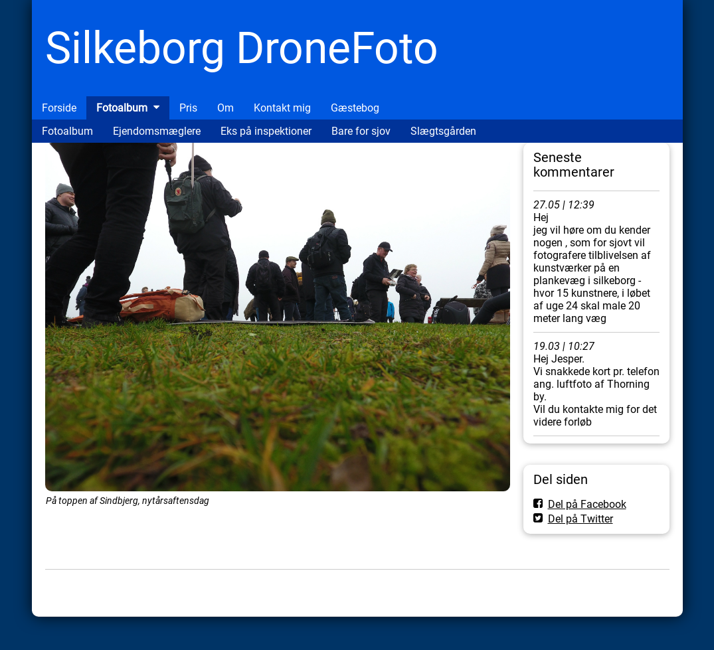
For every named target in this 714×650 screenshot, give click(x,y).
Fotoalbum (121, 108)
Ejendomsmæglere (157, 131)
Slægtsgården (443, 131)
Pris (188, 108)
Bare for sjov (361, 131)
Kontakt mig (282, 108)
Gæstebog (355, 108)
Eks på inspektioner (266, 131)
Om (225, 108)
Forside (59, 108)
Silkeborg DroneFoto (241, 48)
